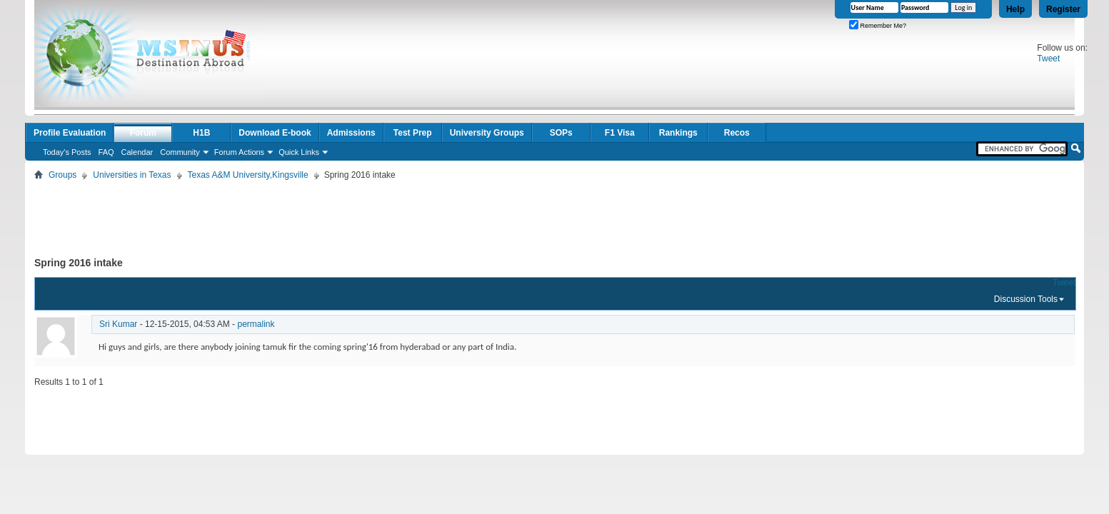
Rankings (678, 133)
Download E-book (275, 133)
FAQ (106, 152)
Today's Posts (67, 152)
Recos (737, 133)
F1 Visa (620, 133)
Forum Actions (239, 152)
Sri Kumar (118, 324)
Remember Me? (877, 25)
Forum (143, 133)
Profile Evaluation (70, 133)
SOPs (561, 133)
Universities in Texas (132, 175)
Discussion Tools (1026, 299)
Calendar (137, 152)
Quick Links (298, 152)
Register (1063, 9)
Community (180, 152)
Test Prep (412, 133)
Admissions (351, 133)
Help (1015, 9)
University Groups (487, 133)
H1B (201, 133)
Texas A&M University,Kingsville (248, 175)
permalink (255, 324)
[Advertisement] (555, 215)
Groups (62, 175)
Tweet (1048, 59)
